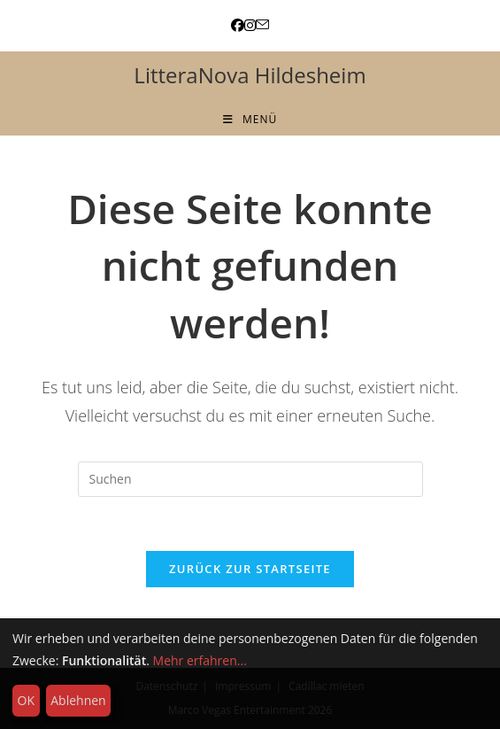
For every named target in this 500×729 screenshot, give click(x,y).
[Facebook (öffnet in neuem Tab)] (237, 25)
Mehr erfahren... (200, 660)
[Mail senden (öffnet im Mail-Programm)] (262, 25)
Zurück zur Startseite (250, 569)
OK (26, 700)
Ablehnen (77, 700)
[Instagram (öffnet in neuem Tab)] (250, 25)
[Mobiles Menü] (250, 119)
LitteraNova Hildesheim (249, 74)
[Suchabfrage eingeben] (250, 479)
